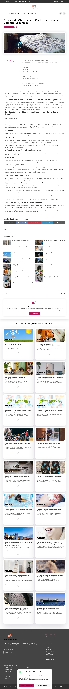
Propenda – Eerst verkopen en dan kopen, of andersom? (50, 411)
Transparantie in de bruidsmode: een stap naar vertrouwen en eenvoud (18, 510)
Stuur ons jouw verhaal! (34, 306)
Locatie (24, 65)
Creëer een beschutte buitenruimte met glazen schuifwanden (50, 378)
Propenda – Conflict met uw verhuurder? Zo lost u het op (18, 411)
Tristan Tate (9, 673)
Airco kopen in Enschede (17, 252)
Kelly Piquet (9, 671)
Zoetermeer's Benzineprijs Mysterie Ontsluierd (48, 609)
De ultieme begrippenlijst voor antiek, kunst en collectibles (17, 477)
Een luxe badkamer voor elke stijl (51, 246)
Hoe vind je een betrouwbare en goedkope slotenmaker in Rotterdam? (54, 271)
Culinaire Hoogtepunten (28, 76)
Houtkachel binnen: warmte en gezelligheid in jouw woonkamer (15, 378)
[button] (49, 672)
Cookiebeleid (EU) (58, 686)
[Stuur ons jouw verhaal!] (34, 302)
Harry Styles (9, 669)
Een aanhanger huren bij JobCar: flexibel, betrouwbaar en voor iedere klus (21, 259)
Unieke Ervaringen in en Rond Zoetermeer (31, 71)
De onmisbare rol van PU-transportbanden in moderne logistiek (22, 271)
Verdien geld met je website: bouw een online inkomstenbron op (51, 660)
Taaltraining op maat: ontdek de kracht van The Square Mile (23, 283)
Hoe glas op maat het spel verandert (48, 443)
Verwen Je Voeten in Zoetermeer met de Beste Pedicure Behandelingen (50, 576)
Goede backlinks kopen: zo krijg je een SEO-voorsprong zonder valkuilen (51, 654)
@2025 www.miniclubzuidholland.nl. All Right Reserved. (16, 686)
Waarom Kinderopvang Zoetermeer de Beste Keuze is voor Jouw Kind (49, 510)
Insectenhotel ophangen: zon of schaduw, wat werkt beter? (54, 253)
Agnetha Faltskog (52, 674)
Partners (17, 13)
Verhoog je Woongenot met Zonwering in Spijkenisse (21, 277)
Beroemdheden (49, 643)
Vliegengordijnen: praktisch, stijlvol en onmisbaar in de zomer (21, 241)
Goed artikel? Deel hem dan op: (30, 85)
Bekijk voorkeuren (42, 685)
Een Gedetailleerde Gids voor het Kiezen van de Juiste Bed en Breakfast (39, 62)
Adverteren (48, 649)
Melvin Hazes (9, 678)
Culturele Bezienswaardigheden (30, 78)
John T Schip (9, 667)
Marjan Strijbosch (52, 667)
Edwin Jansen (9, 674)
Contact (37, 13)
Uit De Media (10, 13)
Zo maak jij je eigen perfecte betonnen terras (17, 444)
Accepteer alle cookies (26, 685)
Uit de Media (48, 645)
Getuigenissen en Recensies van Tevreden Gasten (33, 81)
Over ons (23, 13)
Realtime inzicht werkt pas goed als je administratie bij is (16, 246)
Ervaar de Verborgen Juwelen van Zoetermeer (32, 83)
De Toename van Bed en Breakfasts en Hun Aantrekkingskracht (37, 60)
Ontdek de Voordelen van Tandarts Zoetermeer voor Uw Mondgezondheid (49, 543)
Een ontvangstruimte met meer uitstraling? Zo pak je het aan (54, 241)
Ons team (30, 13)
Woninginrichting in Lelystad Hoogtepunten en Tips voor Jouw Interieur (54, 277)
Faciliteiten (25, 67)
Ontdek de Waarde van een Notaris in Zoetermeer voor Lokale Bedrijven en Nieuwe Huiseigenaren (17, 577)
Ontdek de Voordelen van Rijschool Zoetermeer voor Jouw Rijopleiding (16, 609)
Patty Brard (9, 676)
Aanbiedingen (9, 27)
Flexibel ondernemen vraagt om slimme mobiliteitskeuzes (53, 259)
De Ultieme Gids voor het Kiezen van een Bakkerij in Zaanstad (21, 265)
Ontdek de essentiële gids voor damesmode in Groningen (54, 265)
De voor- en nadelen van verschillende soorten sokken (49, 477)
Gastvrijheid (25, 69)
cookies (38, 679)
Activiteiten (25, 74)
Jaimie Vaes (30, 667)
